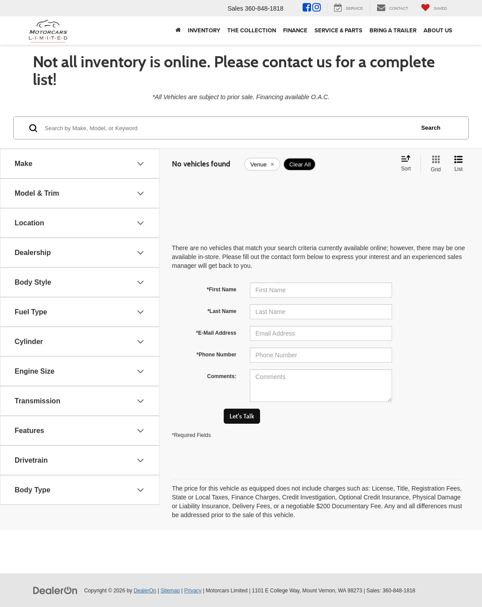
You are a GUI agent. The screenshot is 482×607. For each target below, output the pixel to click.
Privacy (193, 591)
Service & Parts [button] (338, 30)
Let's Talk (241, 416)
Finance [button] (295, 30)
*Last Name (221, 311)
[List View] (458, 164)
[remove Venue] (262, 164)
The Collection (251, 30)
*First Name (222, 289)
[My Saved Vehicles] (434, 8)
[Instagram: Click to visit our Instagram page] (316, 8)
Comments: (221, 376)
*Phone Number (216, 355)
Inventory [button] (204, 30)
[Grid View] (433, 164)
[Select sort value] (408, 164)
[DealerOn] (55, 590)
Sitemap (170, 591)
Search (430, 127)
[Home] (178, 30)
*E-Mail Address (216, 333)
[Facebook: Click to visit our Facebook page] (307, 8)
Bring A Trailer (392, 30)
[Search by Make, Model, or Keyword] (228, 128)
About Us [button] (438, 30)
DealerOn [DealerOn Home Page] (145, 591)
